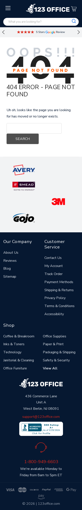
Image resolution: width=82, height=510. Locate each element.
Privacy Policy (55, 298)
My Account (53, 266)
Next (79, 32)
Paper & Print (53, 344)
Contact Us (53, 257)
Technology (12, 352)
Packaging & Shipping (59, 352)
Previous (3, 32)
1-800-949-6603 (41, 462)
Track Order (53, 274)
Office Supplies (54, 336)
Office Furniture (15, 368)
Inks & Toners (13, 344)
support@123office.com (41, 416)
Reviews (10, 260)
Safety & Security (56, 360)
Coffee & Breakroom (18, 336)
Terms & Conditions (59, 306)
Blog (7, 268)
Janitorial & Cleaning (18, 360)
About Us (10, 252)
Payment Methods (58, 282)
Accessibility (54, 314)
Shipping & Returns (59, 290)
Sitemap (9, 276)
